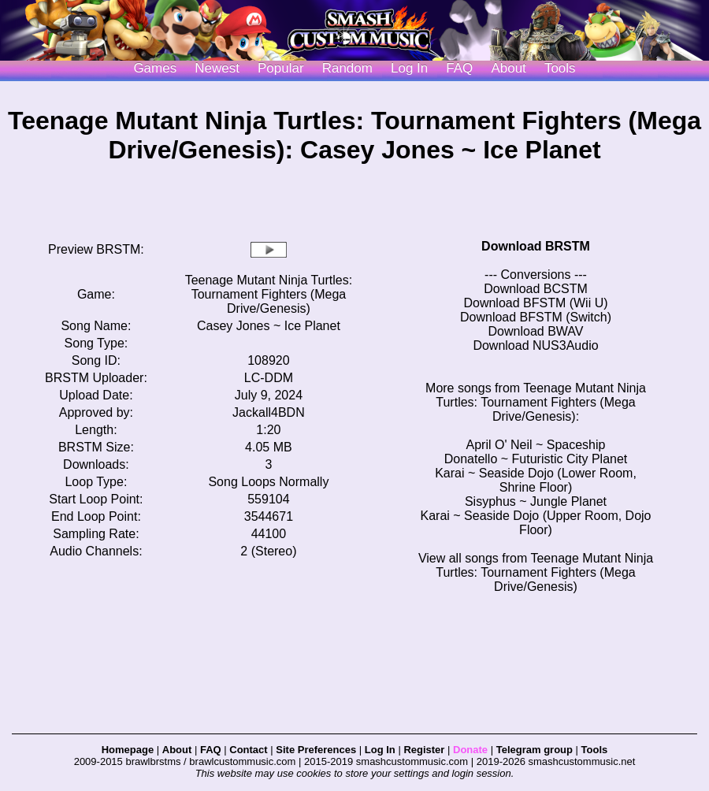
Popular (281, 68)
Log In (380, 750)
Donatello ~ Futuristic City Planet (536, 459)
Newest (217, 68)
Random (347, 68)
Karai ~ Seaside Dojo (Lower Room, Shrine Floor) (536, 480)
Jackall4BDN (268, 412)
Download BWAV (536, 331)
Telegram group (534, 750)
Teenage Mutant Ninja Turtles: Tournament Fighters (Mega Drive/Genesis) (269, 294)
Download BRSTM (535, 246)
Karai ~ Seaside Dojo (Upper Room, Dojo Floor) (535, 523)
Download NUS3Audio (535, 345)
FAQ (459, 68)
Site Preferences (316, 750)
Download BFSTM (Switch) (535, 317)
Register (423, 750)
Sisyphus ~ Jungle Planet (536, 501)
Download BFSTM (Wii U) (535, 303)
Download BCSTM (536, 288)
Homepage (128, 750)
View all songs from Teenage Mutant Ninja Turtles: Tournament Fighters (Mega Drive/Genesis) (535, 572)
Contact (248, 750)
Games (154, 68)
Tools (560, 68)
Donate (470, 750)
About (508, 68)
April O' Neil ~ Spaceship (536, 444)
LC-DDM (268, 377)
